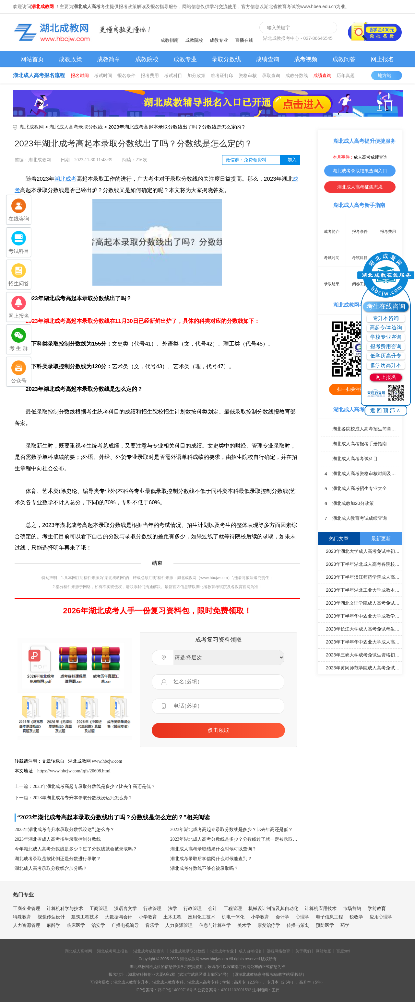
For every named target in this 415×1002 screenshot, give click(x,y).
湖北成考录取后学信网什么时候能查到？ (211, 858)
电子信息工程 (329, 916)
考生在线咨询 (385, 306)
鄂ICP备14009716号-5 (177, 990)
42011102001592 (236, 990)
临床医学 (76, 925)
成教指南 (169, 40)
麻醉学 (53, 925)
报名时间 (80, 75)
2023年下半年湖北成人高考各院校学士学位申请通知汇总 (360, 564)
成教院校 (194, 40)
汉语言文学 (125, 908)
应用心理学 (381, 916)
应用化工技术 (201, 916)
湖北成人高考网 (78, 951)
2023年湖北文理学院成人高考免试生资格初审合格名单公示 (360, 603)
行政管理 (152, 908)
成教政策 (70, 59)
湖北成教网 (31, 127)
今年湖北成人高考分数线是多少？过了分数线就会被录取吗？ (76, 849)
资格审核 (248, 75)
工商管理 (98, 908)
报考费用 (150, 75)
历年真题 (346, 75)
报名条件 (126, 75)
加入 (290, 159)
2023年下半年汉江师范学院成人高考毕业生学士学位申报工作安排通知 (360, 577)
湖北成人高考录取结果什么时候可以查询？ (213, 849)
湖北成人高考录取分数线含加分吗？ (51, 868)
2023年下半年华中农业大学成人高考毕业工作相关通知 (360, 641)
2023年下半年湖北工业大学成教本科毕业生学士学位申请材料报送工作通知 (360, 590)
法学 (172, 908)
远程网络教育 (278, 951)
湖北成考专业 (222, 951)
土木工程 (172, 916)
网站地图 (323, 951)
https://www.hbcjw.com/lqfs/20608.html (74, 771)
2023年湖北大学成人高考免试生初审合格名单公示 (360, 551)
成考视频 (305, 59)
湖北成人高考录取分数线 (76, 127)
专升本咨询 (386, 318)
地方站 (387, 75)
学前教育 (377, 908)
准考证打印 (222, 75)
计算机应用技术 (321, 908)
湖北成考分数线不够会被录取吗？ (204, 868)
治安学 (98, 925)
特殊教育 (22, 916)
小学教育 (148, 916)
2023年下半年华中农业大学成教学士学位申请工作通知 (360, 615)
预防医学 (325, 925)
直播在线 (244, 40)
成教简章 (108, 59)
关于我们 (303, 951)
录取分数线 (226, 59)
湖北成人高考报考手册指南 (354, 444)
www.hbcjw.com (107, 761)
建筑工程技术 (85, 916)
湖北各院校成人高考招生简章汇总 (360, 429)
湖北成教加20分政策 (347, 503)
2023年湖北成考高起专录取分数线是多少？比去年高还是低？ (94, 786)
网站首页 (32, 59)
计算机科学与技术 (65, 908)
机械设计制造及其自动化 (273, 908)
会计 (212, 908)
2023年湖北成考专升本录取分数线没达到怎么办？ (83, 797)
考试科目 (173, 75)
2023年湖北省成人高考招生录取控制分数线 (58, 839)
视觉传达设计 (51, 916)
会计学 (282, 916)
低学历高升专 (385, 356)
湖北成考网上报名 (112, 951)
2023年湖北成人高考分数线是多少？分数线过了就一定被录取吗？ (235, 839)
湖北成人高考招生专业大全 (354, 489)
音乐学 (152, 925)
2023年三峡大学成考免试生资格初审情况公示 (360, 654)
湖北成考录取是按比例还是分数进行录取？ (58, 858)
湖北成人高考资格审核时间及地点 (360, 474)
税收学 (356, 916)
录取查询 (271, 75)
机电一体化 (233, 916)
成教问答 (344, 59)
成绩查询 (267, 59)
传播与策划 (298, 925)
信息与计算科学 (215, 925)
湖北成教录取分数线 (187, 951)
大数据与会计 (118, 916)
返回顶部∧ (386, 410)
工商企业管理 (26, 908)
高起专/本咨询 (386, 327)
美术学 (244, 925)
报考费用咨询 (385, 346)
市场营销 (352, 908)
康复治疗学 (268, 925)
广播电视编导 (125, 925)
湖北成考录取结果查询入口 (360, 170)
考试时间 (103, 75)
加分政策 (196, 75)
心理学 (302, 916)
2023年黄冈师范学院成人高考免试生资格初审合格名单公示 (360, 667)
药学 (345, 925)
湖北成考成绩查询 (148, 951)
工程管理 (233, 908)
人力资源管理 (26, 925)
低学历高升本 (385, 365)
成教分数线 (296, 75)
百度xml (343, 951)
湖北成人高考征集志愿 (360, 186)
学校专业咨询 (385, 337)
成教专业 (219, 40)
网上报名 (382, 59)
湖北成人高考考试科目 (349, 459)
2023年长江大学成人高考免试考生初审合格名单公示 (360, 628)
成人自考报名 (250, 951)
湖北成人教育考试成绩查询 (354, 518)
